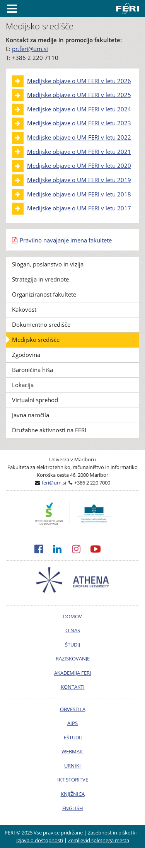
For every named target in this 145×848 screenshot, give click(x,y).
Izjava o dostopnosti (39, 840)
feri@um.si (54, 482)
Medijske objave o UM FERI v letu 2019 (79, 180)
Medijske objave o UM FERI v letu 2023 (79, 123)
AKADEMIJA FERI (72, 672)
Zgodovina (26, 354)
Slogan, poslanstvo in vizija (48, 264)
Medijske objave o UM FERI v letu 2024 (79, 109)
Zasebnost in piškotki (112, 832)
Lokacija (23, 385)
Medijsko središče (36, 339)
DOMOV (72, 616)
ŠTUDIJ (72, 644)
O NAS (72, 630)
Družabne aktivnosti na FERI (49, 430)
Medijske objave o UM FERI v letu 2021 (79, 151)
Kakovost (24, 309)
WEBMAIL (72, 751)
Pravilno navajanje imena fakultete (66, 240)
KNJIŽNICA (73, 793)
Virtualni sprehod (35, 400)
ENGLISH (72, 808)
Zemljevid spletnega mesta (98, 840)
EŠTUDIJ (73, 737)
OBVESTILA (72, 709)
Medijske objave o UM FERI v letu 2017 (79, 208)
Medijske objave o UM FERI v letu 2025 (79, 95)
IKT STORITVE (72, 779)
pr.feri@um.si (30, 49)
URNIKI (72, 765)
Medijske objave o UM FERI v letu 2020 (79, 165)
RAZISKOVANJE (73, 658)
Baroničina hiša (32, 370)
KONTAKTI (73, 686)
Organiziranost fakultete (44, 294)
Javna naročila (30, 415)
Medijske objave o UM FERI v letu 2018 (79, 194)
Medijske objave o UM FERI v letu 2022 (79, 137)
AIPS (72, 723)
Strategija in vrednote (40, 279)
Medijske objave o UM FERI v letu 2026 (79, 81)
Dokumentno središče (41, 324)
